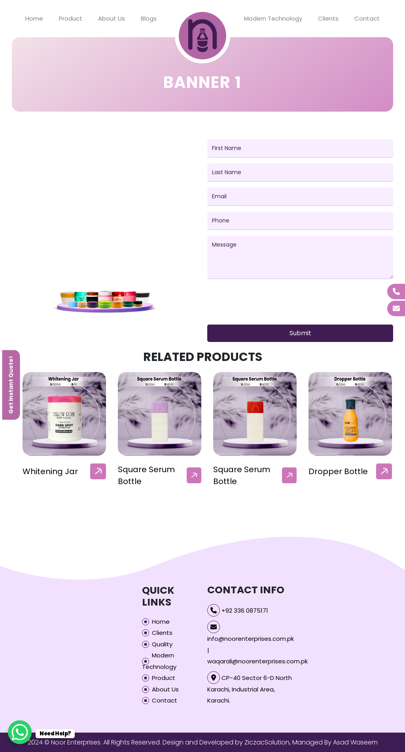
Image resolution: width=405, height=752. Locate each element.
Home (34, 18)
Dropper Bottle (338, 471)
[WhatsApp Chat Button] (20, 732)
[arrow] (98, 471)
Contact (367, 18)
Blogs (149, 18)
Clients (328, 18)
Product (70, 18)
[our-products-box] (64, 414)
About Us (111, 18)
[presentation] (267, 303)
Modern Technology (273, 18)
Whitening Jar (50, 471)
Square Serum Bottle (146, 475)
